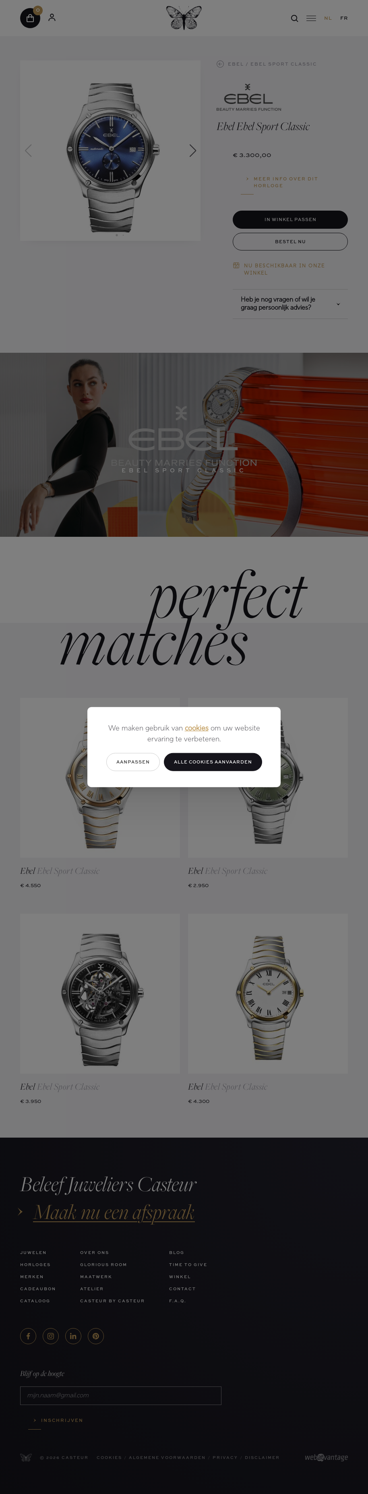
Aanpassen (133, 762)
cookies (197, 729)
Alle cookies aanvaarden (213, 762)
